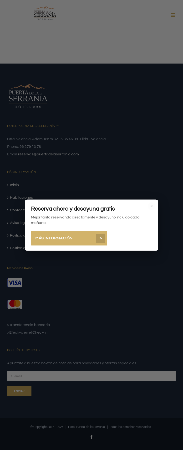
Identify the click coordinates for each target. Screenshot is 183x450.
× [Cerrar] (151, 206)
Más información (70, 238)
